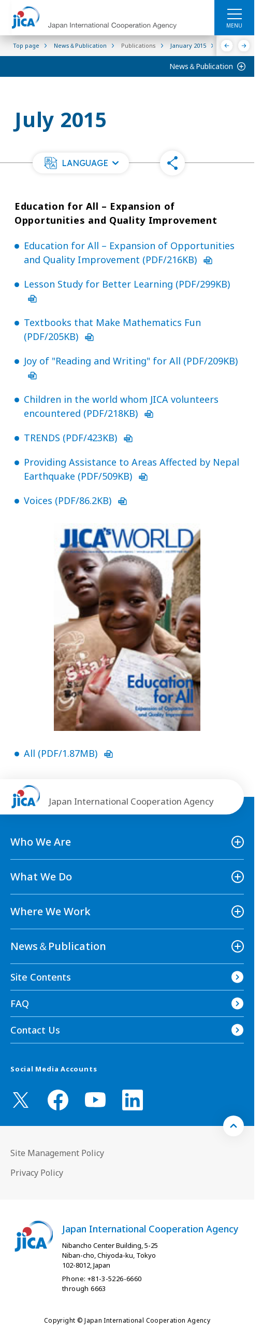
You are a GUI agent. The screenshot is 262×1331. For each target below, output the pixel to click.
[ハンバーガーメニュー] (234, 13)
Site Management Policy (57, 1153)
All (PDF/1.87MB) (68, 753)
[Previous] (227, 45)
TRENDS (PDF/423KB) (78, 437)
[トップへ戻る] (233, 1126)
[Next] (244, 45)
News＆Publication (201, 66)
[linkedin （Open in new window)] (132, 1100)
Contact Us (35, 1030)
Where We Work (50, 911)
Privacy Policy (36, 1172)
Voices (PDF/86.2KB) (75, 500)
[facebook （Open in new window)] (58, 1100)
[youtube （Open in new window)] (95, 1099)
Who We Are (40, 842)
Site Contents (40, 977)
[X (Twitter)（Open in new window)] (20, 1100)
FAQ (19, 1003)
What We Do (41, 877)
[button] (81, 163)
